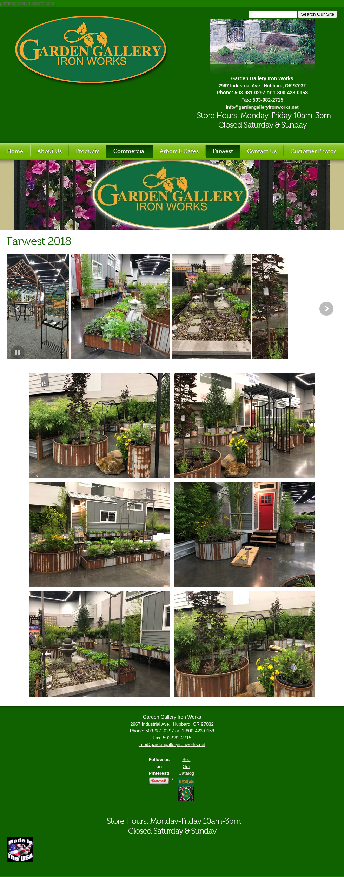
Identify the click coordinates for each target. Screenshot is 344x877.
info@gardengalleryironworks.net (172, 744)
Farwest (223, 151)
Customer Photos (313, 151)
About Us (49, 151)
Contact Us (262, 151)
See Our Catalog (186, 766)
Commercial (129, 151)
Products (87, 151)
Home (15, 151)
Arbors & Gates (179, 151)
